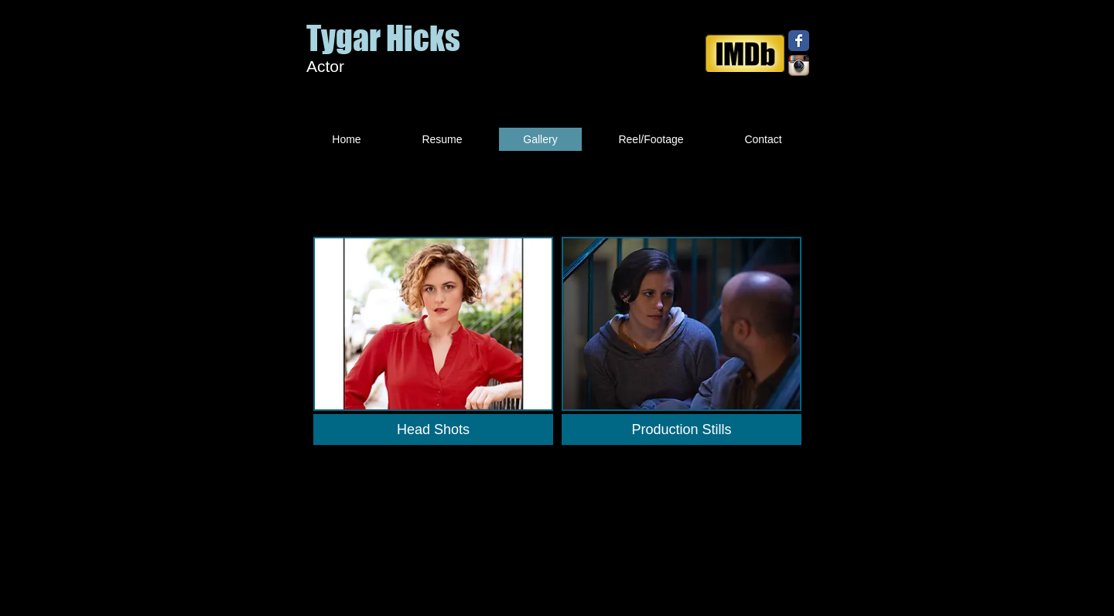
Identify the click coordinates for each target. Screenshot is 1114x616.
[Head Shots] (433, 429)
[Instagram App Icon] (798, 65)
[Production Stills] (681, 429)
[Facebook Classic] (798, 40)
